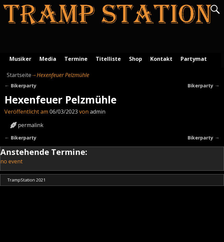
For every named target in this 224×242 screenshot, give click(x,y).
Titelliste (108, 59)
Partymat (194, 59)
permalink (30, 125)
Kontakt (161, 59)
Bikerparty (20, 85)
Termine (76, 59)
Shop (135, 59)
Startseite (19, 75)
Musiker (20, 59)
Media (47, 59)
